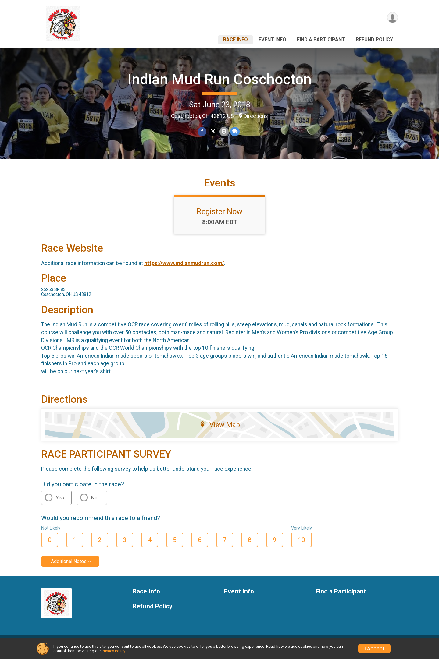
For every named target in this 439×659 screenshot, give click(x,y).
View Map (219, 429)
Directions (256, 116)
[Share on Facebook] (202, 131)
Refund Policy (374, 39)
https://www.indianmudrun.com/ (184, 268)
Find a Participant (321, 39)
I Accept (374, 649)
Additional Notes (69, 566)
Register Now (219, 216)
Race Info (235, 39)
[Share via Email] (223, 131)
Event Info (272, 39)
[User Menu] (392, 17)
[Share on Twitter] (213, 131)
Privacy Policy (113, 651)
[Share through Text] (234, 131)
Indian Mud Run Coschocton (219, 79)
